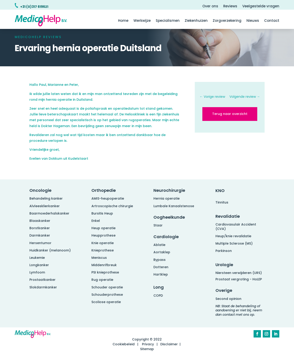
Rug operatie (102, 279)
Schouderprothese (107, 294)
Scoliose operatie (106, 302)
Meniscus (99, 257)
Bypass (159, 259)
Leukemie (37, 257)
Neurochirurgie (169, 190)
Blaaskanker (39, 220)
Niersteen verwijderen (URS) (238, 273)
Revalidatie (227, 216)
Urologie (224, 265)
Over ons (210, 6)
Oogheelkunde (169, 217)
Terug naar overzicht (229, 114)
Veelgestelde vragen (260, 6)
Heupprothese (103, 235)
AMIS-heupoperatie (107, 198)
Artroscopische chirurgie (112, 206)
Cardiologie (166, 237)
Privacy (148, 344)
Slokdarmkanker (43, 287)
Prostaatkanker (42, 279)
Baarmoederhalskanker (49, 213)
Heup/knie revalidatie (233, 236)
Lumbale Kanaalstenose (173, 206)
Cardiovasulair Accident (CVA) (235, 226)
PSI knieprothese (105, 272)
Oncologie (40, 190)
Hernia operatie (166, 198)
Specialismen (168, 21)
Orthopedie (103, 190)
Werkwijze (142, 21)
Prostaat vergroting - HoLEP (238, 279)
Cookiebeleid (124, 344)
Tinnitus (221, 202)
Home (123, 21)
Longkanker (39, 265)
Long (158, 287)
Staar (158, 225)
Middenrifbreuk (104, 265)
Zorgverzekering (227, 21)
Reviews (230, 6)
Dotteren (160, 267)
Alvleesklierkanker (44, 206)
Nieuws (252, 21)
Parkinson (223, 250)
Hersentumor (40, 243)
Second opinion (228, 298)
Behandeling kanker (46, 198)
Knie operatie (102, 243)
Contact (271, 21)
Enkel (95, 220)
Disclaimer (169, 344)
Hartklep (160, 274)
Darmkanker (39, 235)
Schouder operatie (107, 287)
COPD (158, 295)
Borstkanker (39, 228)
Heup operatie (103, 228)
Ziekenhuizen (196, 21)
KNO (220, 190)
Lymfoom (37, 272)
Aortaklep (161, 252)
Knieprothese (102, 250)
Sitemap (147, 349)
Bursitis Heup (102, 213)
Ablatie (159, 245)
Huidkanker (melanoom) (50, 250)
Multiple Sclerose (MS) (234, 243)
